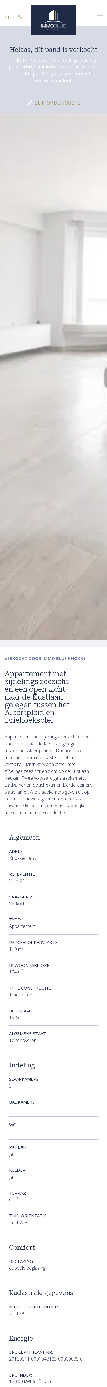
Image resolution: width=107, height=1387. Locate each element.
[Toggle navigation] (100, 18)
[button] (9, 17)
